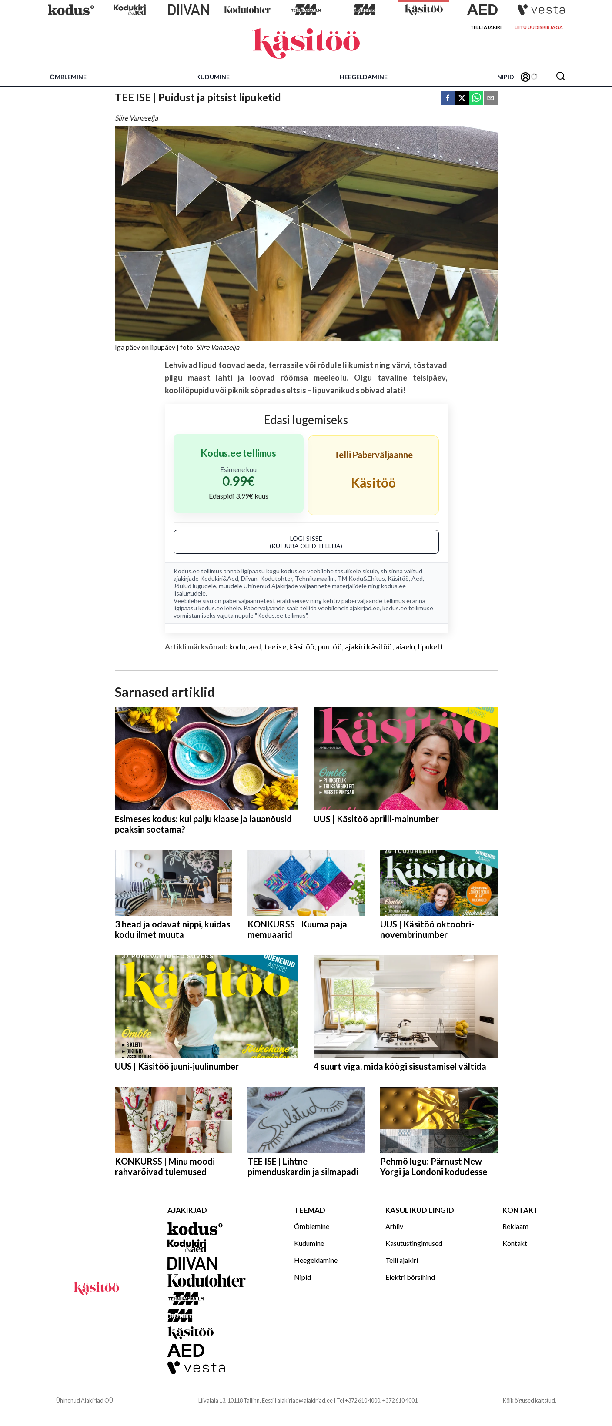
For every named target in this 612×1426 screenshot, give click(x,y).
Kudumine (213, 76)
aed (255, 646)
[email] (491, 98)
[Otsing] (560, 77)
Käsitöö (398, 578)
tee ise (275, 646)
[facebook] (448, 98)
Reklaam (515, 1226)
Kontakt (514, 1243)
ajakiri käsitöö (368, 646)
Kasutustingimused (413, 1243)
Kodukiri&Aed (219, 578)
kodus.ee (293, 571)
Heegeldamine (364, 76)
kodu (237, 646)
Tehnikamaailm (315, 578)
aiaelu (405, 646)
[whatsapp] (476, 98)
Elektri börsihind (410, 1277)
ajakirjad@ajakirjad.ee (305, 1400)
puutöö (330, 646)
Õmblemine (68, 76)
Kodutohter (276, 578)
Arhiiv (394, 1226)
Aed (417, 578)
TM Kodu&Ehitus (361, 578)
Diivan (249, 578)
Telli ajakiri (486, 27)
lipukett (430, 646)
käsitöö (301, 646)
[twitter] (462, 98)
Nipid (505, 76)
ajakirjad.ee (365, 608)
